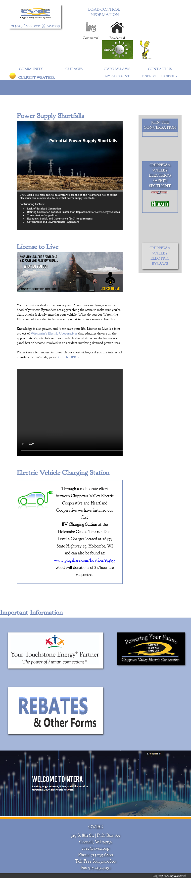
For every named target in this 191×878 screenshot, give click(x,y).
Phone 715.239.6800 (95, 855)
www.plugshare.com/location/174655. (85, 560)
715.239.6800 (21, 25)
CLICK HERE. (68, 357)
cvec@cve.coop (47, 25)
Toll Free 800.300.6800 (95, 861)
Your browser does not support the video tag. (91, 412)
